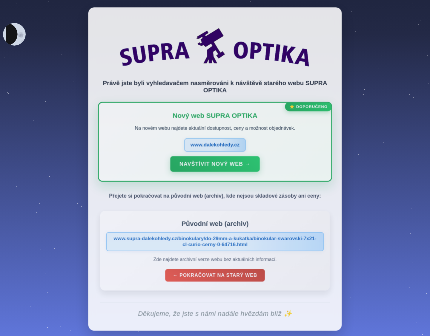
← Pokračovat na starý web (215, 276)
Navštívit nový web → (214, 165)
